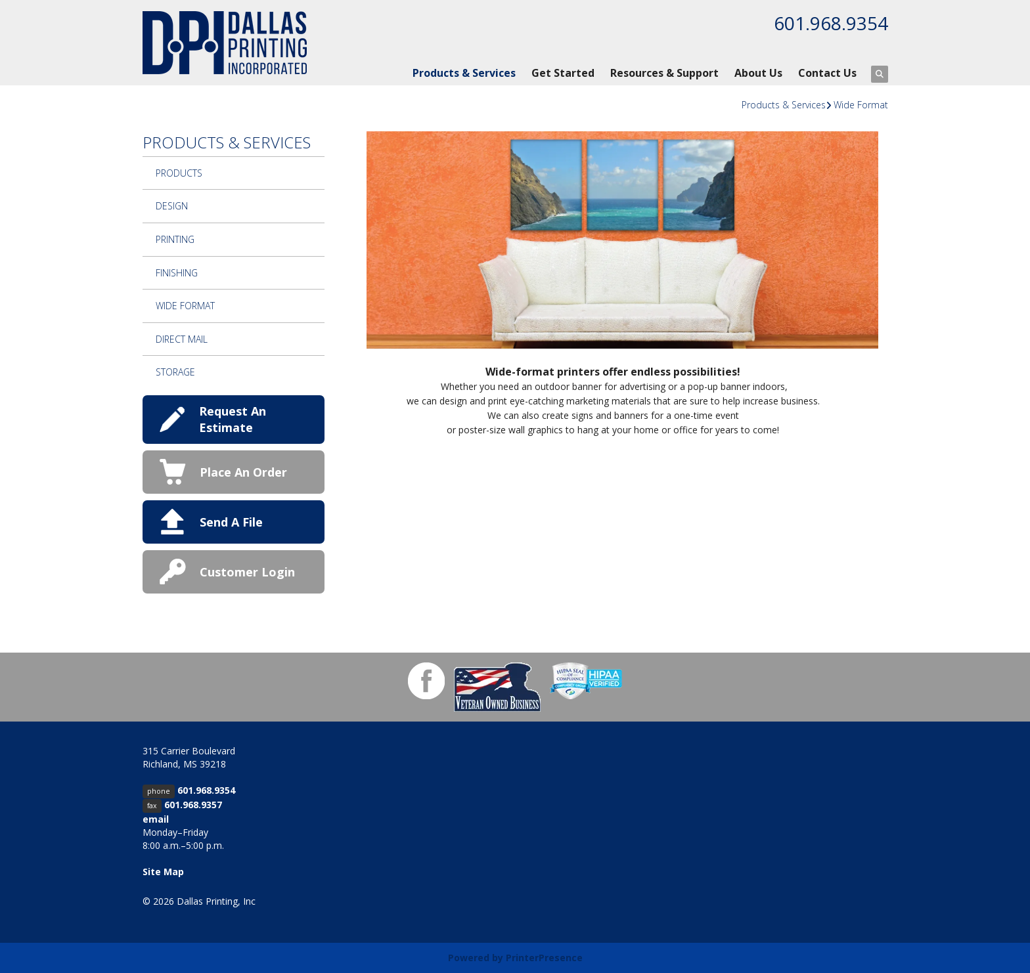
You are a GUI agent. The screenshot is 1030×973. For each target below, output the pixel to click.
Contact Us (827, 73)
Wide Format (861, 104)
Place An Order (243, 472)
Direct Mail (182, 339)
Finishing (177, 273)
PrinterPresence (544, 957)
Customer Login (247, 572)
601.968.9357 (193, 804)
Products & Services (464, 73)
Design (172, 206)
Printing (175, 239)
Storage (175, 372)
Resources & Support (664, 73)
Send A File (231, 522)
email (156, 819)
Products (179, 173)
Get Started (562, 73)
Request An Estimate (232, 419)
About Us (758, 73)
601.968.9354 (831, 23)
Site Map (163, 871)
